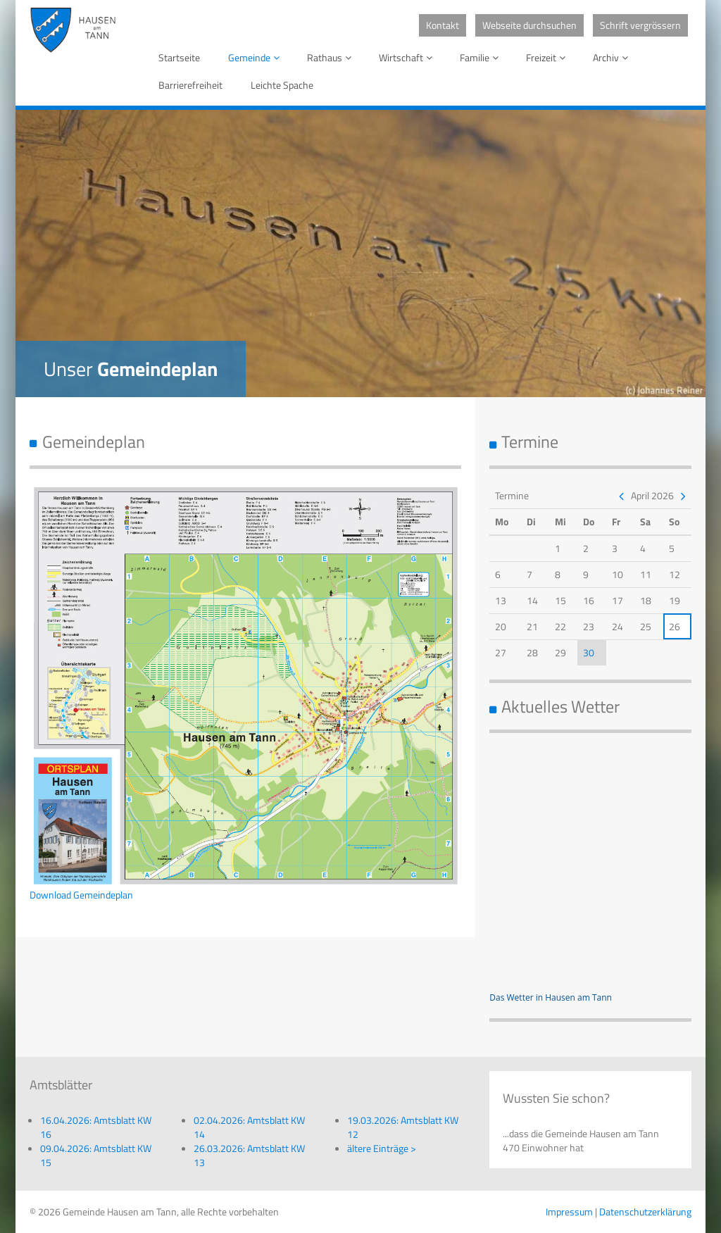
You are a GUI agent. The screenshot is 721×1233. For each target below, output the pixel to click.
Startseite (179, 57)
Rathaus (331, 57)
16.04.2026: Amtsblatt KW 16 (95, 1127)
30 (588, 652)
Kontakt (442, 25)
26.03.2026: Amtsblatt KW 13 (249, 1155)
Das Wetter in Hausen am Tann (550, 997)
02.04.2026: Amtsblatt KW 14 (249, 1127)
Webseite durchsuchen (529, 25)
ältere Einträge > (381, 1148)
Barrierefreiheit (190, 84)
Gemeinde (256, 57)
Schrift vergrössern (640, 25)
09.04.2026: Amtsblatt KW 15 (95, 1155)
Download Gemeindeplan (81, 894)
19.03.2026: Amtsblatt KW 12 (402, 1127)
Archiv (613, 57)
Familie (481, 57)
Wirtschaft (408, 57)
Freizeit (548, 57)
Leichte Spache (282, 84)
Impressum (569, 1211)
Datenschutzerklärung (645, 1211)
